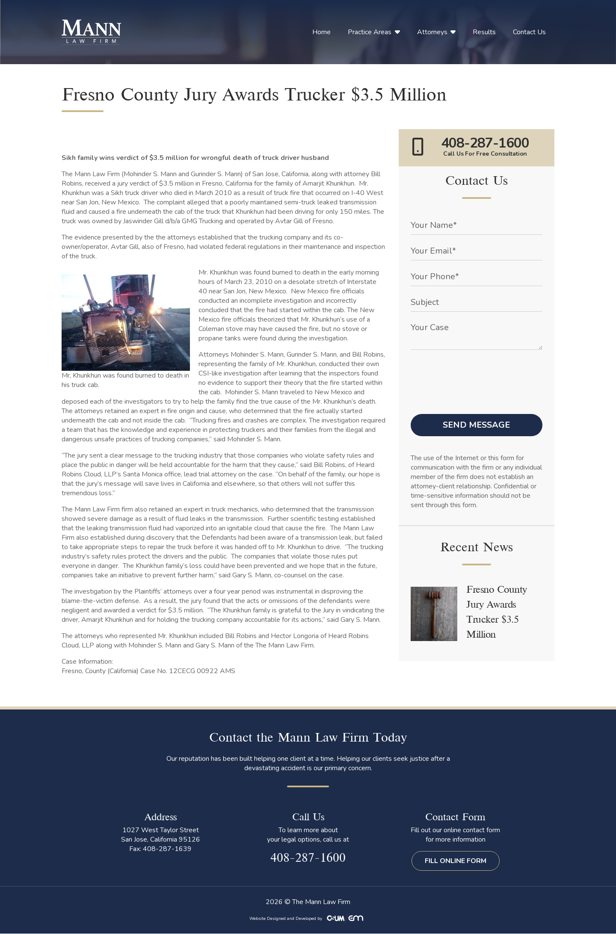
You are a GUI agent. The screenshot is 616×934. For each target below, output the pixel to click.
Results (484, 32)
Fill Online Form (455, 861)
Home (321, 32)
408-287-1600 (308, 858)
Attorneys (432, 32)
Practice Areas (369, 32)
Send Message (476, 425)
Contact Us (529, 32)
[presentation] (476, 373)
